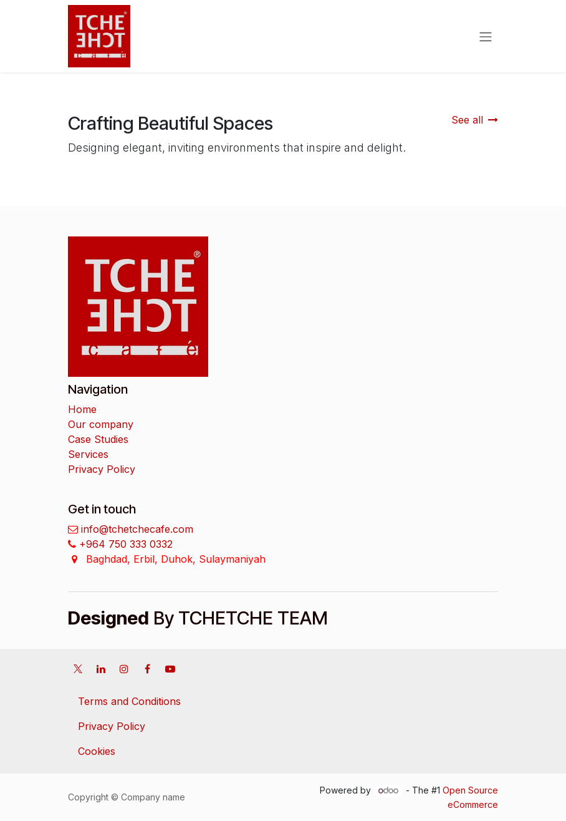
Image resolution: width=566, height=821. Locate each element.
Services (88, 454)
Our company (100, 424)
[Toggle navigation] (485, 36)
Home (82, 409)
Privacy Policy (101, 469)
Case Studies (98, 439)
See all (474, 120)
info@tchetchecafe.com (135, 529)
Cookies (96, 751)
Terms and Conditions (129, 701)
